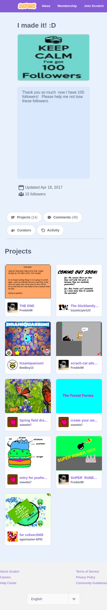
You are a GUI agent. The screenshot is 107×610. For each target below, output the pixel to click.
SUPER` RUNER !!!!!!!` (85, 478)
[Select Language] (53, 599)
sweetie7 (26, 425)
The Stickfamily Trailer (85, 306)
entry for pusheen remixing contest (34, 478)
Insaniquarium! (32, 363)
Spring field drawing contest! (34, 420)
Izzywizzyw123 (81, 310)
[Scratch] (27, 6)
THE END (27, 306)
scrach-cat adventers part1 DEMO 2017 (85, 363)
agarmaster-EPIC (31, 539)
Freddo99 (26, 310)
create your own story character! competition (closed (85, 420)
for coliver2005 (31, 535)
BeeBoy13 (26, 367)
